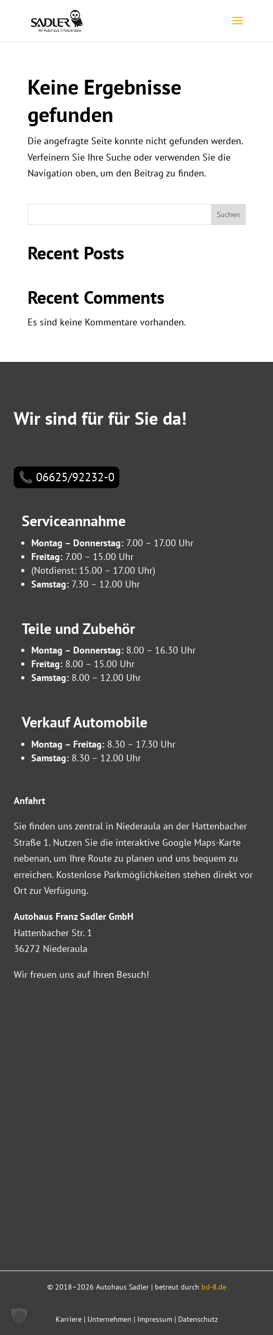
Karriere (69, 1319)
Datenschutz (198, 1319)
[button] (19, 1316)
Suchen (228, 214)
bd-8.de (213, 1287)
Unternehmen (109, 1319)
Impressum (154, 1319)
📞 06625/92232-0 (67, 477)
